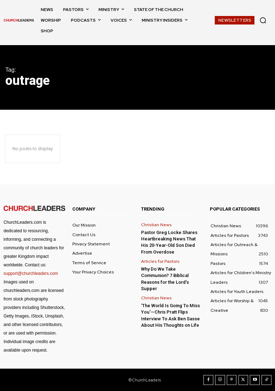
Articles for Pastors (160, 261)
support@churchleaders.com (31, 273)
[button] (262, 20)
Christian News (156, 224)
